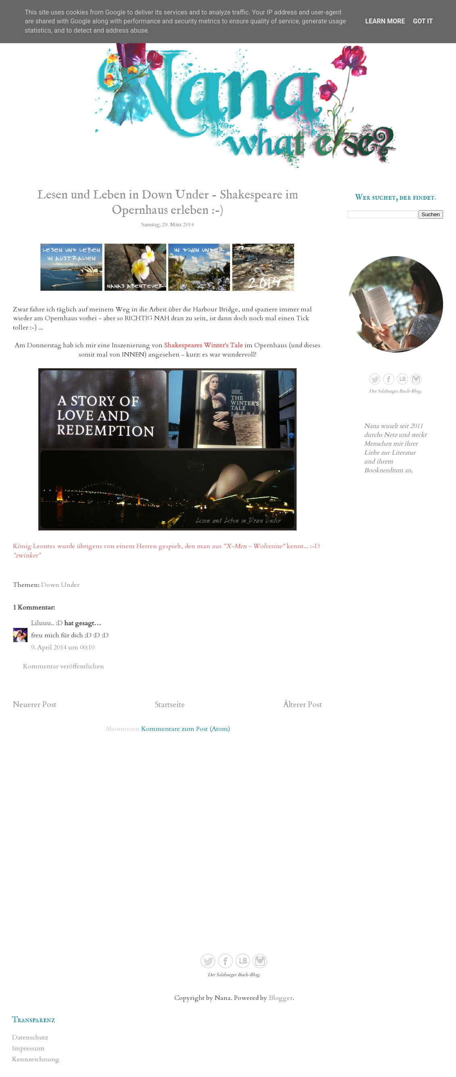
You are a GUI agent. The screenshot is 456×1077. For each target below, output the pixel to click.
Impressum (28, 1048)
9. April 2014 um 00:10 (62, 647)
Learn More (385, 21)
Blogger (281, 998)
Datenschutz (30, 1037)
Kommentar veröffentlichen (63, 666)
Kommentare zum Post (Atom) (185, 728)
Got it (423, 21)
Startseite (170, 704)
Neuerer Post (34, 704)
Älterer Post (302, 704)
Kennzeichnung (35, 1059)
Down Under (60, 584)
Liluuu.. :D (47, 623)
